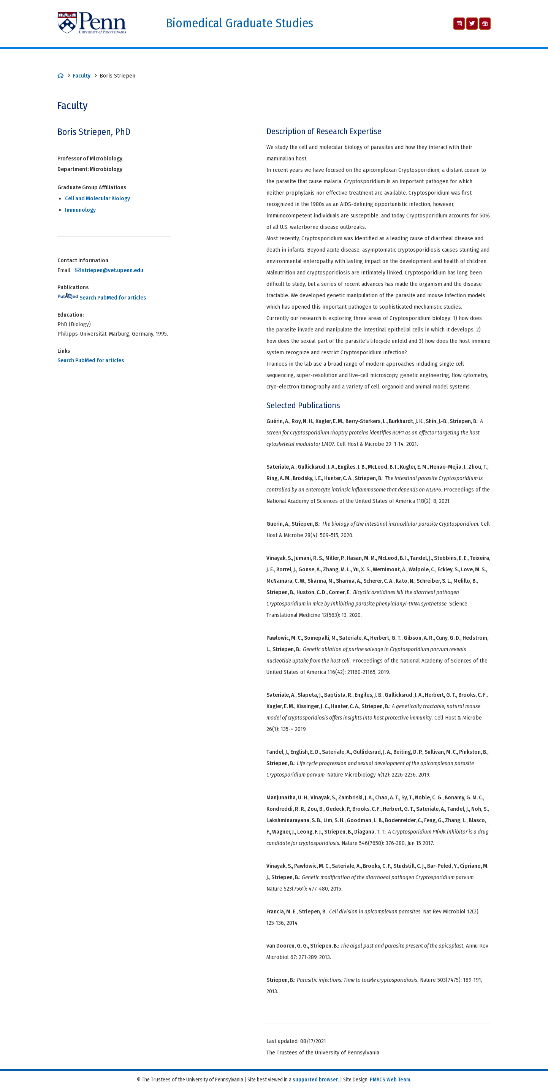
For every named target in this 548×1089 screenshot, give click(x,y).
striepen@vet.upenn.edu (112, 270)
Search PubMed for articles (101, 297)
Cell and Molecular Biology (97, 198)
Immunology (80, 209)
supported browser (315, 1079)
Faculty (81, 75)
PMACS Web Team (390, 1079)
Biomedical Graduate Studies (239, 23)
